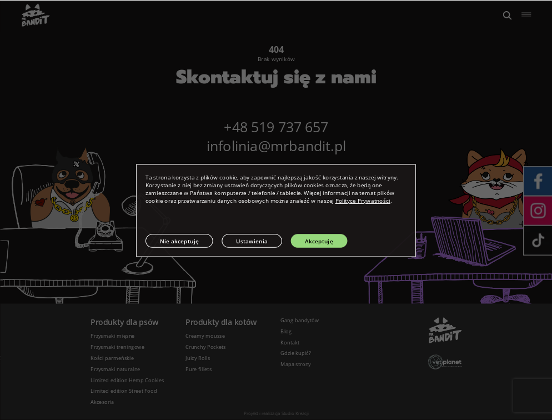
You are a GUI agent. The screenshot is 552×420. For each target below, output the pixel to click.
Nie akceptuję (179, 240)
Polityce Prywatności (362, 200)
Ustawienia (252, 240)
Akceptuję (319, 240)
